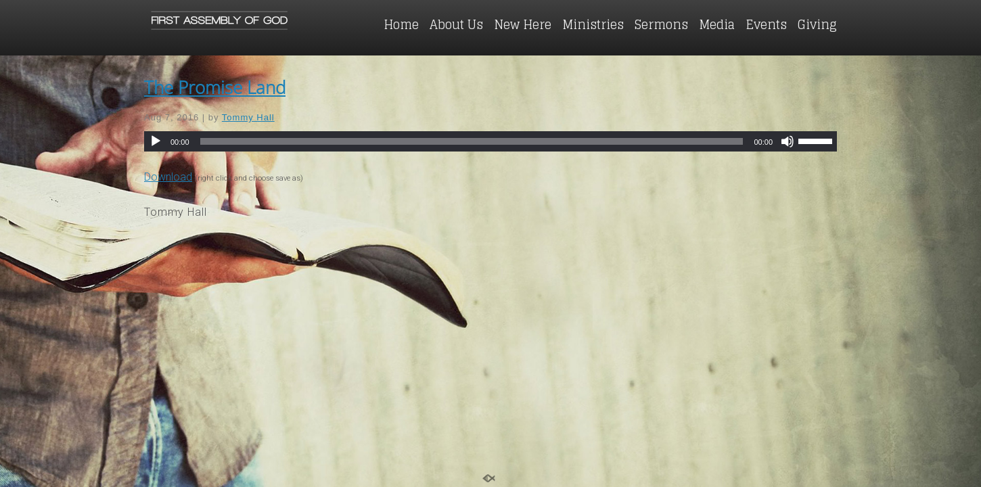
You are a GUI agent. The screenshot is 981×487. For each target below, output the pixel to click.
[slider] (472, 141)
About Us (456, 24)
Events (766, 24)
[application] (490, 141)
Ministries (593, 24)
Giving (817, 24)
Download (168, 176)
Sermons (661, 24)
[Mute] (787, 141)
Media (717, 24)
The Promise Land (215, 87)
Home (401, 24)
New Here (522, 24)
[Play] (155, 141)
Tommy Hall (248, 117)
